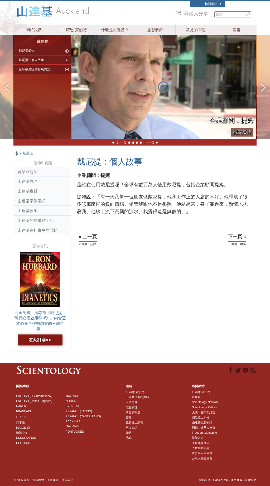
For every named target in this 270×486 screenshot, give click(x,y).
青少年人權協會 (202, 453)
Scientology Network (205, 402)
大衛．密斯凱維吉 (203, 412)
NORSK (71, 401)
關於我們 (34, 29)
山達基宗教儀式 (31, 201)
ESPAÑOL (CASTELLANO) (83, 416)
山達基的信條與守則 (35, 220)
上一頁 (121, 142)
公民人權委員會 (202, 458)
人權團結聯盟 (200, 448)
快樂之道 (198, 437)
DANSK (21, 406)
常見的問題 (196, 29)
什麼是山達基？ (115, 29)
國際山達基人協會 (203, 427)
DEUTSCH (23, 443)
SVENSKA (72, 406)
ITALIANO (72, 426)
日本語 (20, 422)
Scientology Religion (205, 407)
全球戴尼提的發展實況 (34, 69)
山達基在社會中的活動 (37, 230)
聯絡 (129, 432)
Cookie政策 (220, 480)
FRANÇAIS (23, 411)
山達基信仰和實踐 (137, 397)
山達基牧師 (27, 210)
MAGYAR (72, 396)
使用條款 (236, 480)
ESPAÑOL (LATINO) (79, 411)
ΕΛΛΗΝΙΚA (73, 421)
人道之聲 (131, 402)
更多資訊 (131, 427)
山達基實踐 (27, 191)
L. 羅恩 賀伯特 (74, 29)
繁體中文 (22, 432)
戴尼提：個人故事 (31, 60)
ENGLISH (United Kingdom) (34, 401)
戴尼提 (28, 153)
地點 (129, 437)
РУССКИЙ (23, 427)
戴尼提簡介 (27, 50)
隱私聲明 (205, 480)
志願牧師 (155, 29)
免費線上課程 (134, 422)
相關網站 (213, 4)
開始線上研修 (200, 417)
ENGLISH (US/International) (34, 396)
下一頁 (149, 142)
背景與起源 (27, 171)
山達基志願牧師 (202, 422)
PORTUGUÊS (75, 431)
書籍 (236, 29)
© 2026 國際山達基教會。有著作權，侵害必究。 (44, 480)
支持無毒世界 (200, 443)
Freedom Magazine (204, 432)
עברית (21, 417)
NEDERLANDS (26, 437)
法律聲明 (251, 480)
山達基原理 (27, 181)
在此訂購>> (40, 340)
